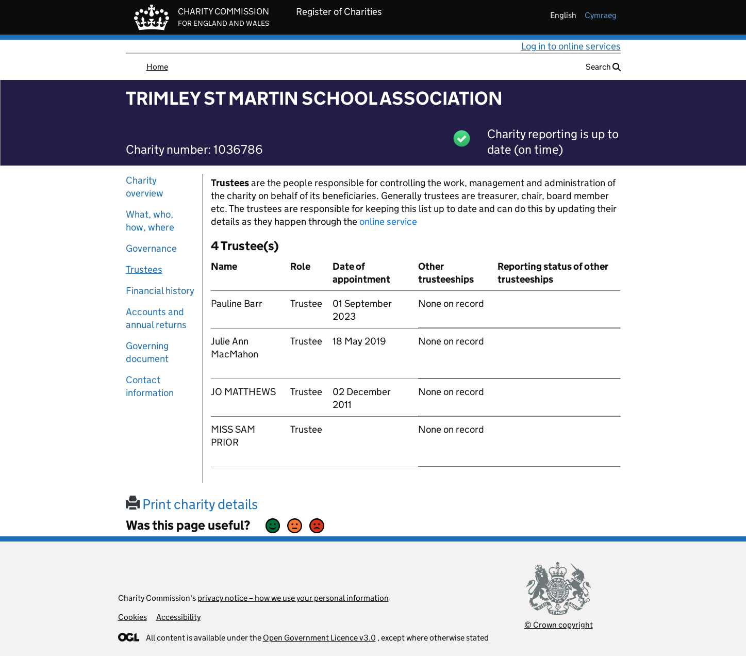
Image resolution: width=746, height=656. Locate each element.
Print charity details (192, 504)
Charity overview (144, 186)
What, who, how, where (150, 220)
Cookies (132, 617)
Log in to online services (571, 46)
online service (388, 221)
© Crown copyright (558, 625)
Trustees (144, 269)
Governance (151, 248)
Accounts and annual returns (156, 318)
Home (157, 67)
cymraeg (601, 15)
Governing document (147, 352)
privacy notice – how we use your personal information (293, 598)
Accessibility (178, 617)
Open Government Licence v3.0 (319, 638)
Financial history (160, 291)
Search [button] (603, 67)
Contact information (150, 386)
